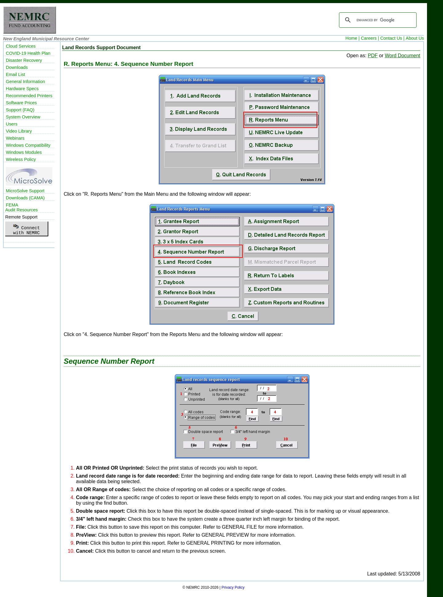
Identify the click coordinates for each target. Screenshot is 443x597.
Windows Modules (24, 152)
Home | (352, 38)
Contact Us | (392, 38)
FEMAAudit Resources (21, 207)
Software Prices (21, 102)
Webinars (15, 138)
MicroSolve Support (25, 190)
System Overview (23, 116)
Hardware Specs (22, 88)
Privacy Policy (233, 587)
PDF (373, 55)
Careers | (370, 38)
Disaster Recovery (24, 60)
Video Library (19, 131)
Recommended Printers (29, 95)
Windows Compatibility (28, 145)
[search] (377, 20)
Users (12, 124)
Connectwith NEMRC (26, 228)
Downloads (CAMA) (25, 197)
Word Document (402, 55)
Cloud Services (21, 46)
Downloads (17, 67)
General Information (25, 81)
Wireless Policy (21, 159)
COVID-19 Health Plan (28, 53)
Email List (15, 74)
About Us (415, 38)
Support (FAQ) (20, 109)
